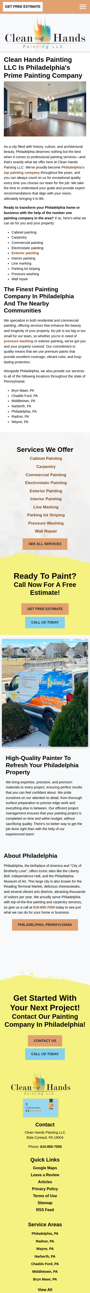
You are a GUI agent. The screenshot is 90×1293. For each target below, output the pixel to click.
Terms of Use (45, 1196)
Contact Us (45, 1041)
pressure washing (18, 341)
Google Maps (45, 1168)
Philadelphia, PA (45, 1233)
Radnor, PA (45, 1241)
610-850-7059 (44, 907)
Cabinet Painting (46, 458)
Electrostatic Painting (46, 483)
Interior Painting (45, 499)
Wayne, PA (45, 1249)
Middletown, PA (45, 1272)
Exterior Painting (46, 491)
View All (45, 1290)
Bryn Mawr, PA (45, 1279)
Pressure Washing (46, 523)
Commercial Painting (46, 475)
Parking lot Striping (46, 515)
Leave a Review (45, 1175)
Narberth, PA (45, 1256)
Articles (45, 1182)
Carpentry (45, 466)
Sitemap (44, 1203)
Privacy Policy (45, 1189)
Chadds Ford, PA (45, 1264)
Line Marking (46, 507)
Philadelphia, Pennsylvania (45, 925)
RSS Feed (45, 1210)
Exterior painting (25, 253)
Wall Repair (46, 531)
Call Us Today (45, 622)
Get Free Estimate (23, 6)
